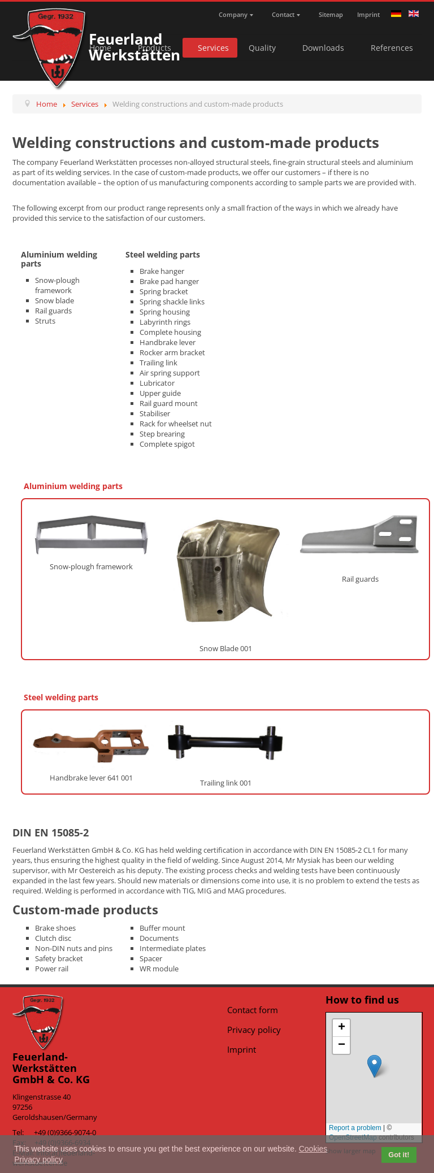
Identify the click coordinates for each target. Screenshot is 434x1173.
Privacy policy (254, 1029)
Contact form (252, 1009)
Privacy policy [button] (38, 1159)
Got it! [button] (398, 1155)
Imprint (241, 1049)
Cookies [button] (313, 1148)
